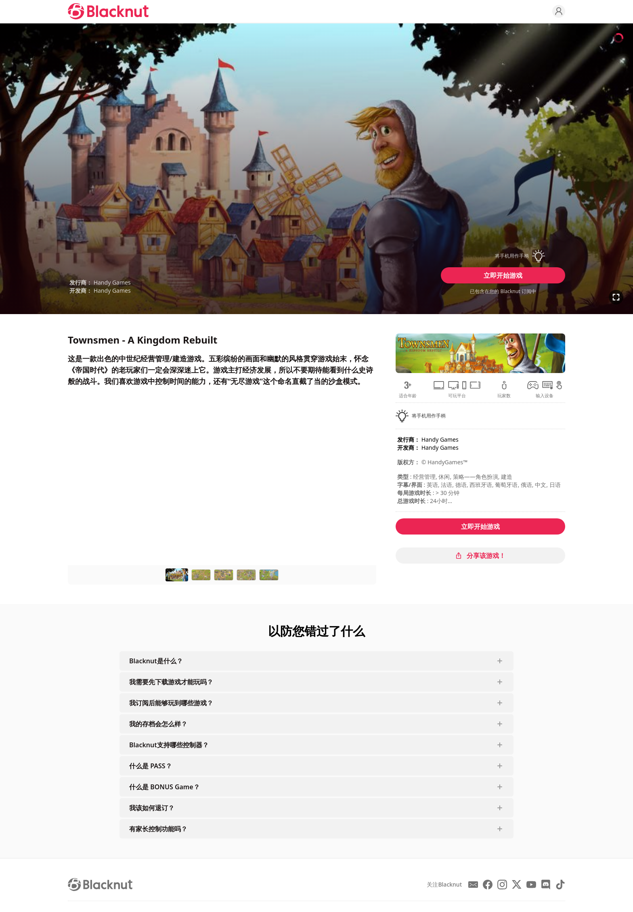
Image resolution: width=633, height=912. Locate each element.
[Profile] (558, 11)
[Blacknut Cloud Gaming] (108, 11)
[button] (503, 255)
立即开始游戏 (503, 275)
